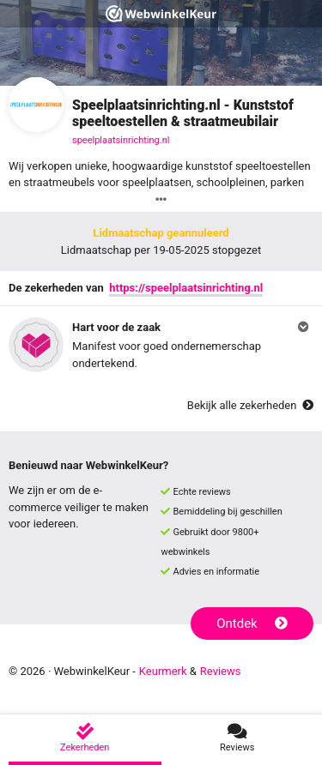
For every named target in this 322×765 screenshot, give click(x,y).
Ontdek (252, 623)
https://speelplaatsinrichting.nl (186, 287)
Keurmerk (163, 671)
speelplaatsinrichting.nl (120, 140)
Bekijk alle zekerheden (250, 405)
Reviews (220, 671)
